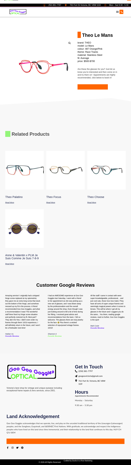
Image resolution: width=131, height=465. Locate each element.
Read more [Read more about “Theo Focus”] (50, 202)
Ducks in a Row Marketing (82, 461)
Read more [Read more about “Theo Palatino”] (9, 202)
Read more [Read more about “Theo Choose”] (91, 202)
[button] (117, 12)
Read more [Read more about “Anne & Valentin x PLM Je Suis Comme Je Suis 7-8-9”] (9, 264)
